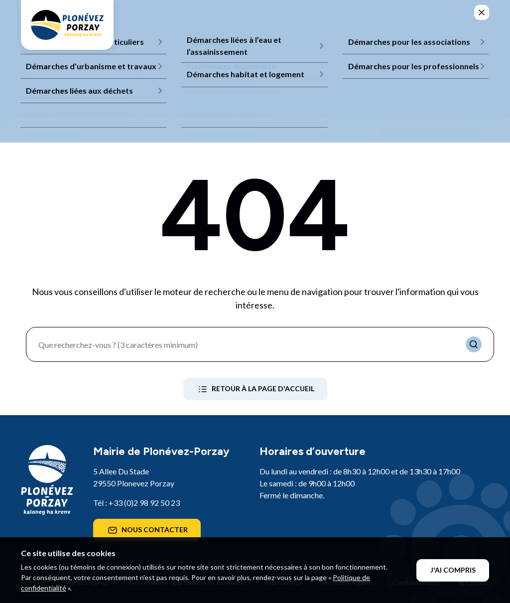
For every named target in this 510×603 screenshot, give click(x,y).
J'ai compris (453, 570)
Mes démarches (369, 24)
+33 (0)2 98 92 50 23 (144, 502)
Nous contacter (147, 530)
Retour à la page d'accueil (255, 389)
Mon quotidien (226, 24)
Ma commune (151, 24)
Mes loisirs (297, 24)
